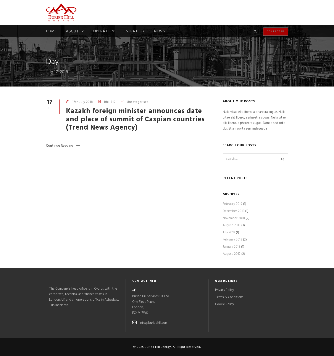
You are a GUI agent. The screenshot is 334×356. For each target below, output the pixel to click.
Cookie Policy (224, 304)
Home (51, 31)
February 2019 (232, 204)
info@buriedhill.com (154, 323)
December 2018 (233, 211)
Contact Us (276, 32)
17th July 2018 (82, 102)
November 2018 (234, 218)
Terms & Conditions (229, 297)
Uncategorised (137, 102)
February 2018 (232, 239)
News (159, 31)
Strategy (135, 31)
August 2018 (231, 225)
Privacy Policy (224, 290)
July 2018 (229, 232)
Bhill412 (109, 102)
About (72, 32)
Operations (105, 31)
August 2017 (231, 254)
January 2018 (231, 246)
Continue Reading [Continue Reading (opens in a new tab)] (63, 146)
